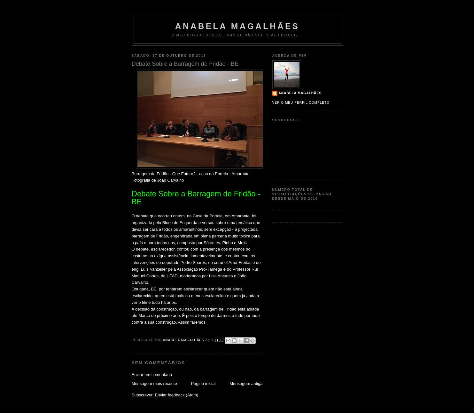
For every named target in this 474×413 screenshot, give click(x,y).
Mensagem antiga (245, 383)
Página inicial (203, 383)
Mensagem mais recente (154, 383)
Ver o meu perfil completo (301, 102)
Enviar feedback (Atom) (176, 395)
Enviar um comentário (152, 374)
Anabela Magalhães (237, 26)
